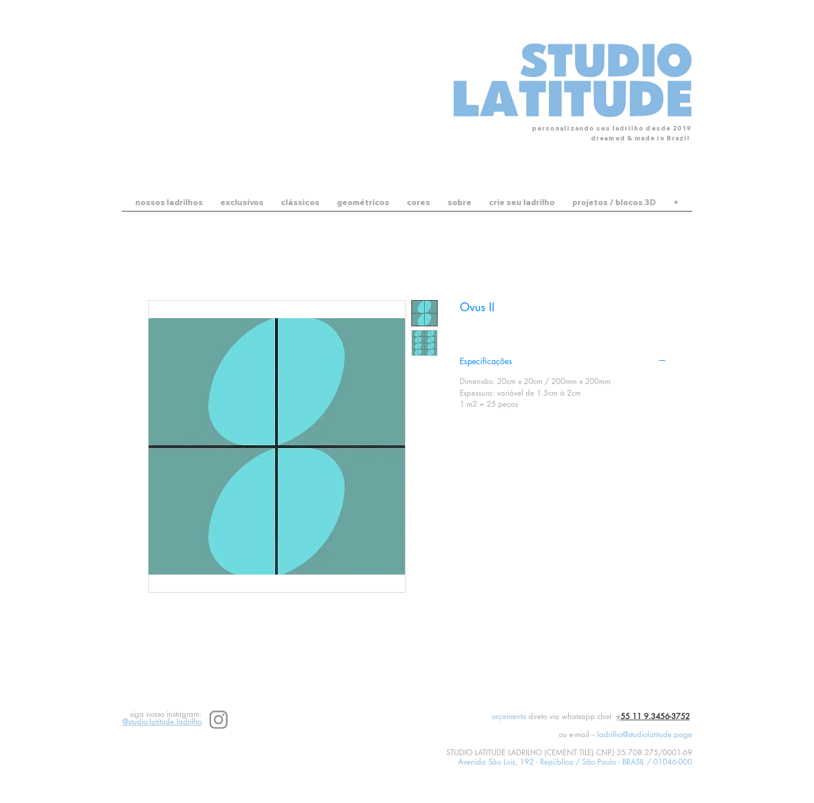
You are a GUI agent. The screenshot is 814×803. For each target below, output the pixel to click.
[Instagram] (218, 719)
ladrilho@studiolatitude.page (644, 734)
